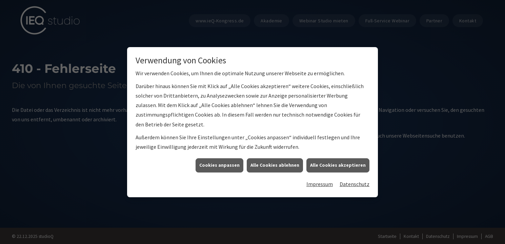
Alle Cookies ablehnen (274, 165)
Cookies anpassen (219, 165)
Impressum (319, 184)
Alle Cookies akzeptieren (338, 165)
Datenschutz (354, 184)
